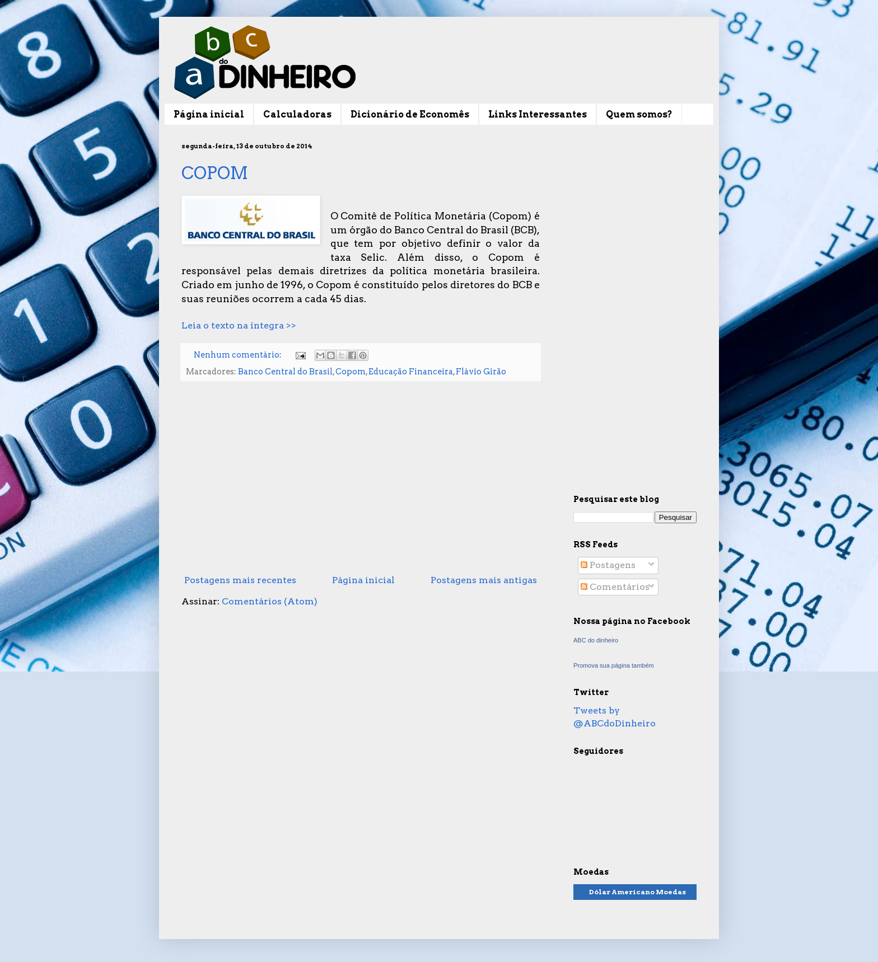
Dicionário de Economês (410, 114)
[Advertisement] (360, 478)
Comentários (615, 586)
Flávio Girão (481, 372)
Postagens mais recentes (240, 580)
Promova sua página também (613, 665)
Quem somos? (639, 114)
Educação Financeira (410, 372)
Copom (350, 372)
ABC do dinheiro (595, 640)
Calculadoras (297, 114)
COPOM (214, 173)
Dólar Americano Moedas (637, 892)
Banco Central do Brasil (285, 372)
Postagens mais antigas (484, 580)
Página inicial (209, 114)
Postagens (608, 565)
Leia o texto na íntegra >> (238, 325)
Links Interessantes (537, 114)
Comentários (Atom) (269, 601)
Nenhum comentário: (238, 355)
